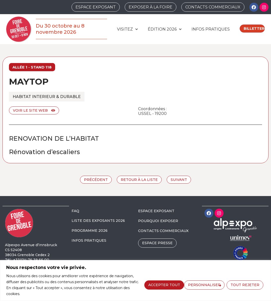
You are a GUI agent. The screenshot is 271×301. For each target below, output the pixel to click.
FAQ (75, 211)
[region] (135, 280)
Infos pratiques (211, 29)
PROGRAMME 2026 (90, 230)
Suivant (179, 179)
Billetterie (254, 28)
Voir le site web (34, 110)
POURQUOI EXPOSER (158, 221)
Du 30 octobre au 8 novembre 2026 (60, 29)
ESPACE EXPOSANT (156, 211)
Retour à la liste (139, 179)
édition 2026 (165, 29)
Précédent (96, 179)
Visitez (127, 29)
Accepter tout (245, 284)
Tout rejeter (204, 284)
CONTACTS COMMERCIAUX (163, 231)
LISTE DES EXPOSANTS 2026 (98, 220)
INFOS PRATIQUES (89, 240)
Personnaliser (164, 284)
